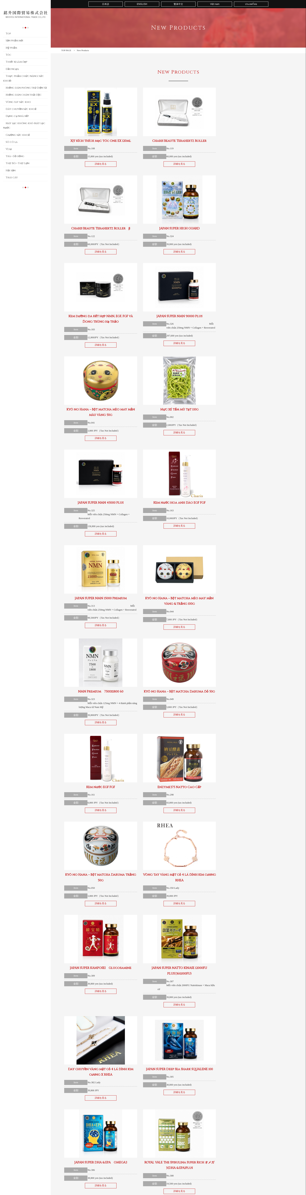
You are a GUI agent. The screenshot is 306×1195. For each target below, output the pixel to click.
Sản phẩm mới (14, 40)
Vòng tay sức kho (18, 102)
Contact (215, 1142)
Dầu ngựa (12, 69)
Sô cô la (12, 142)
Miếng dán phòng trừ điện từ (26, 88)
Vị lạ (9, 149)
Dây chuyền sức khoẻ (21, 109)
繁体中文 (178, 4)
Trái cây (12, 177)
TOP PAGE (66, 50)
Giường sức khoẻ (18, 135)
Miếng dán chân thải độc (24, 95)
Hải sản (10, 170)
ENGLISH (142, 4)
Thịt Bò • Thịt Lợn (17, 163)
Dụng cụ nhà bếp (17, 116)
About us (192, 1142)
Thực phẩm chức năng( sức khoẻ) (23, 78)
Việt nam (214, 4)
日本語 (105, 4)
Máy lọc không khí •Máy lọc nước (24, 126)
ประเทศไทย (251, 4)
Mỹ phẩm (11, 48)
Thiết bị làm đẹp (16, 62)
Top (8, 33)
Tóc (8, 55)
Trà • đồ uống (15, 156)
